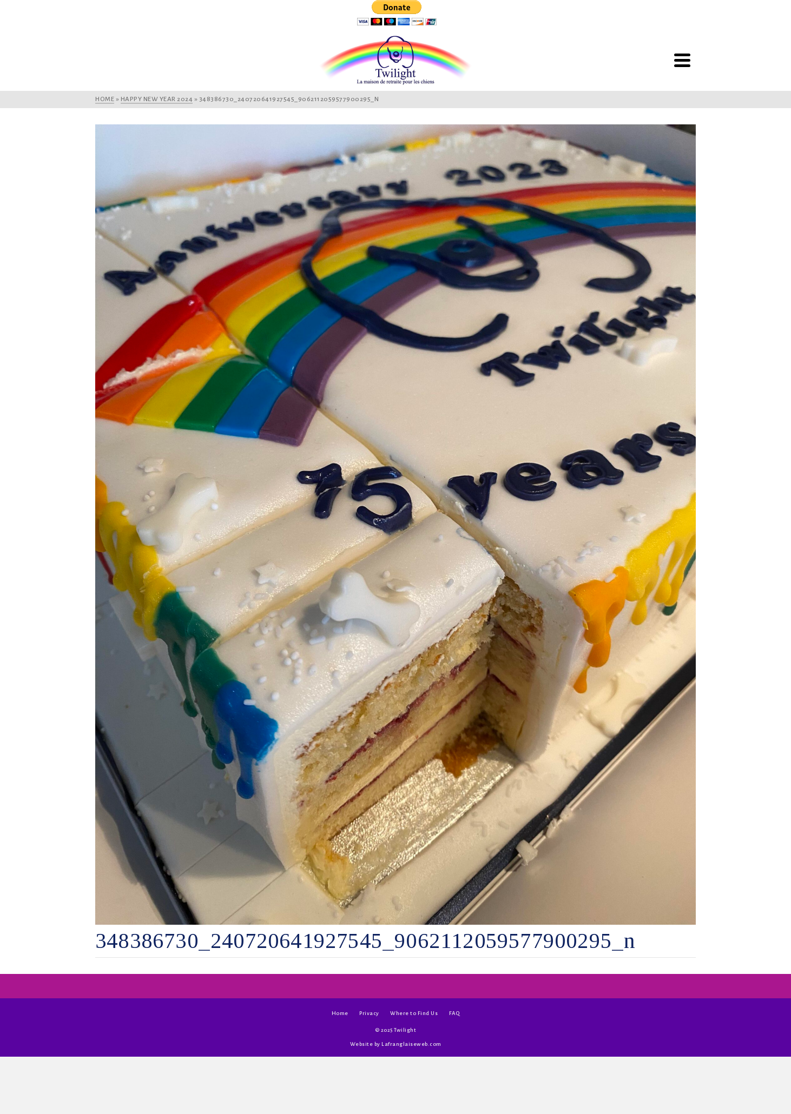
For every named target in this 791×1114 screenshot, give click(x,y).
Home (340, 1013)
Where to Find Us (414, 1013)
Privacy (369, 1013)
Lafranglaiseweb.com (411, 1044)
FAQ (454, 1013)
